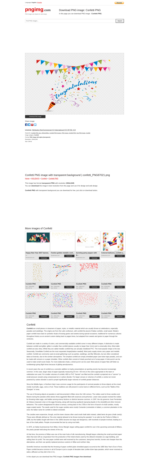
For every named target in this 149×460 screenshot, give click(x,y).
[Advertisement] (74, 38)
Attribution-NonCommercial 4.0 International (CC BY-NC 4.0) (54, 130)
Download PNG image (35, 116)
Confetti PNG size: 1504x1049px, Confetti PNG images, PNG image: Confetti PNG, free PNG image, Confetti (60, 133)
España (39, 2)
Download (44, 258)
